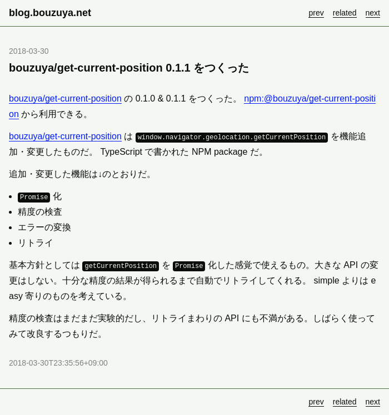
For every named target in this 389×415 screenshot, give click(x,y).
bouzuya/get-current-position (65, 98)
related (345, 12)
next (373, 12)
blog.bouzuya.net (50, 12)
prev (315, 12)
